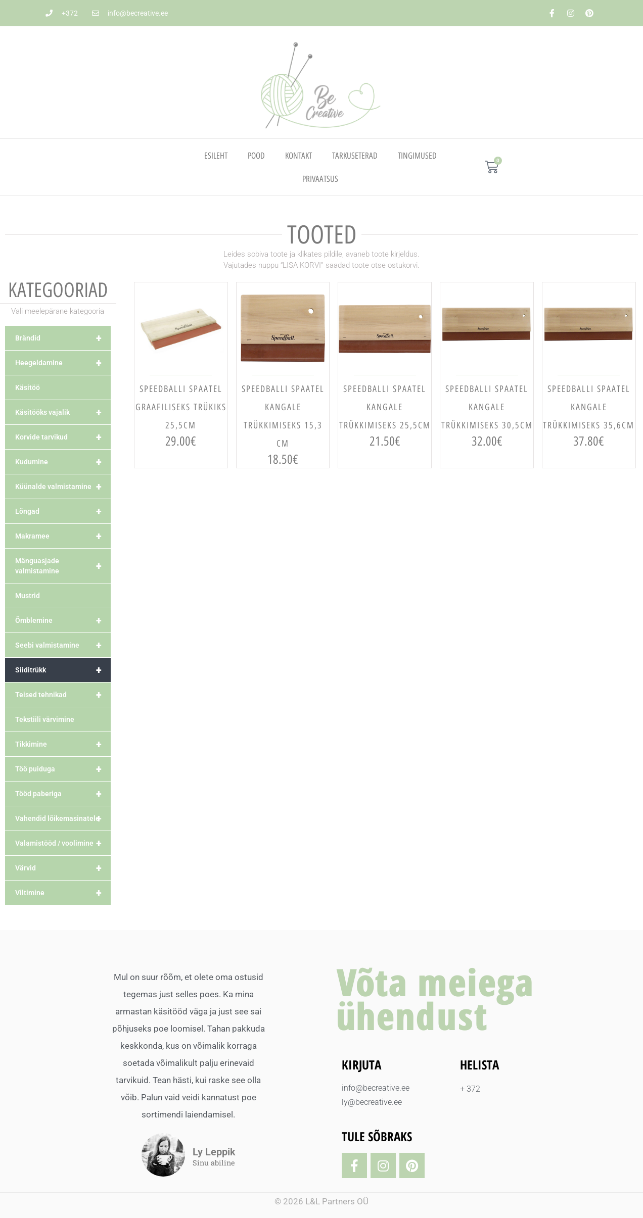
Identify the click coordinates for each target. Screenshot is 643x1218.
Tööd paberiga (63, 794)
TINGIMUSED (417, 156)
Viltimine (63, 893)
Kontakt (298, 156)
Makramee (63, 536)
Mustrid (27, 596)
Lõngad (63, 511)
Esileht (215, 156)
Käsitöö (27, 387)
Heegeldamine (63, 363)
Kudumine (63, 462)
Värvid (63, 868)
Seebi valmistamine (63, 645)
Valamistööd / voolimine (63, 843)
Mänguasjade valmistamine (63, 566)
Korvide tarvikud (63, 437)
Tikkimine (63, 744)
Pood (256, 156)
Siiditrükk (63, 670)
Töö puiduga (63, 769)
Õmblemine (63, 620)
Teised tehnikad (63, 695)
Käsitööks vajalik (63, 412)
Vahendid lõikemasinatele (63, 818)
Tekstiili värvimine (44, 719)
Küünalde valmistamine (63, 486)
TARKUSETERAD (355, 156)
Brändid (63, 338)
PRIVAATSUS (320, 179)
